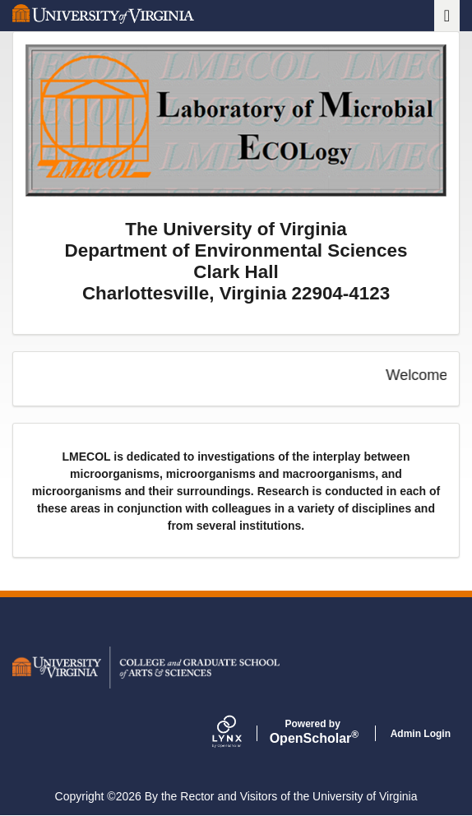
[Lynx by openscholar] (241, 733)
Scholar (313, 732)
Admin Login (421, 734)
